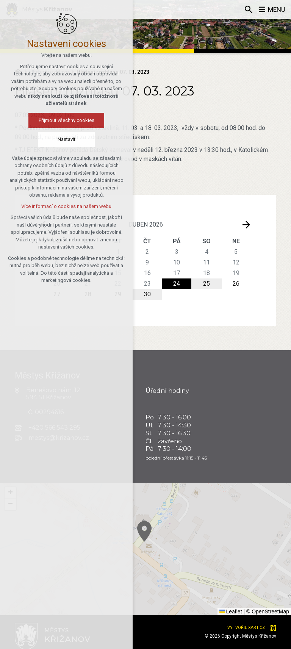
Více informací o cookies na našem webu (64, 206)
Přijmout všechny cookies (64, 120)
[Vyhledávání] (247, 9)
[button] (153, 537)
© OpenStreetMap (267, 611)
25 (206, 283)
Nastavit (64, 139)
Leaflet (230, 611)
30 (147, 294)
